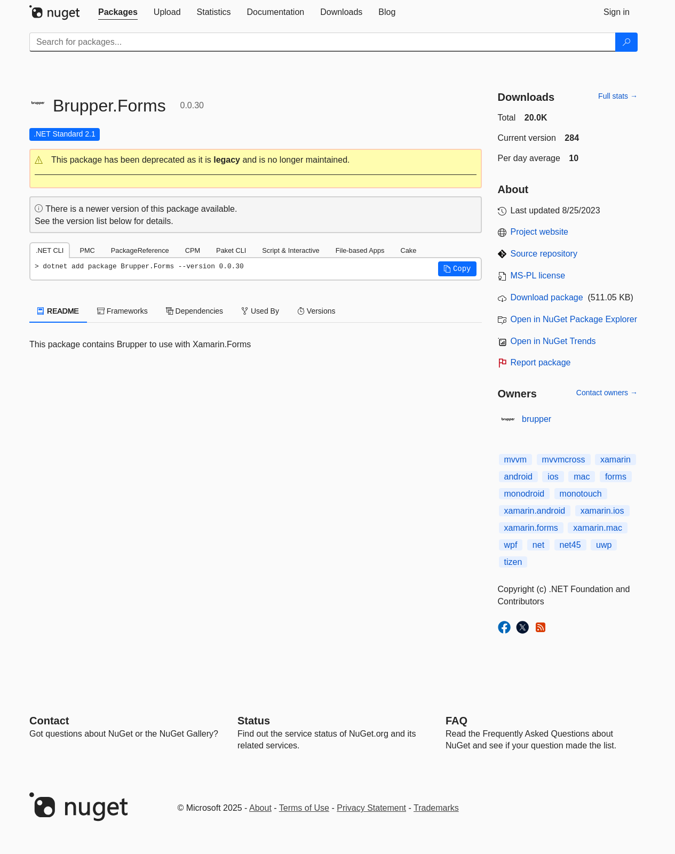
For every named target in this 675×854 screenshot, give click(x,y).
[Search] (626, 42)
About (260, 807)
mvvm (515, 459)
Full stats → (618, 96)
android (518, 476)
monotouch (581, 493)
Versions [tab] (316, 311)
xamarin (615, 459)
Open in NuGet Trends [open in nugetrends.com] (553, 341)
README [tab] (58, 311)
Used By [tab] (260, 311)
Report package (541, 362)
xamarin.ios (602, 510)
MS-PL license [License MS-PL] (538, 275)
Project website (540, 231)
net (538, 544)
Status (253, 721)
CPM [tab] (192, 250)
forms (615, 476)
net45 (570, 544)
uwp (604, 544)
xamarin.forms (531, 527)
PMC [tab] (87, 250)
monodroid (524, 493)
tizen (513, 561)
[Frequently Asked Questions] (456, 721)
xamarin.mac (597, 527)
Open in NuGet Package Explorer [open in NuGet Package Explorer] (574, 319)
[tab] (118, 12)
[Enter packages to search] (322, 42)
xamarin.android (535, 510)
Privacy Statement (371, 807)
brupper (536, 419)
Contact (49, 721)
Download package (547, 297)
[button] (256, 160)
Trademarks (436, 807)
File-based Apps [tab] (360, 250)
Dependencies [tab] (194, 311)
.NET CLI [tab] (49, 250)
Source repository (544, 253)
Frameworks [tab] (122, 311)
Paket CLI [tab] (231, 250)
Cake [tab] (408, 250)
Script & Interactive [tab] (290, 250)
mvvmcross (563, 459)
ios (552, 476)
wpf (511, 544)
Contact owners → (607, 392)
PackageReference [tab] (140, 250)
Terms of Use (304, 807)
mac (582, 476)
